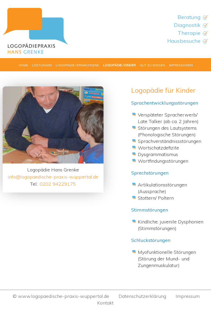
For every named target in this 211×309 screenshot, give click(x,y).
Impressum (188, 296)
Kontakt (105, 303)
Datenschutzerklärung (142, 296)
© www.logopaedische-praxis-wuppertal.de (60, 296)
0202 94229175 (58, 184)
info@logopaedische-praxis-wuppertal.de (53, 177)
